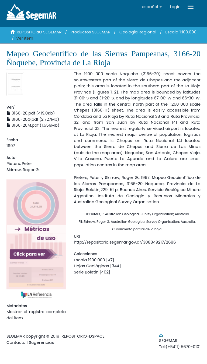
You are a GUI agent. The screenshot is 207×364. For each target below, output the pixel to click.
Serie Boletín (86, 272)
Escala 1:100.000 (180, 32)
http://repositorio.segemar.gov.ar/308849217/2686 (125, 242)
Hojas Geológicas (91, 266)
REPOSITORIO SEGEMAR (39, 32)
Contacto (16, 342)
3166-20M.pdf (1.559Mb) (32, 125)
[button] (152, 6)
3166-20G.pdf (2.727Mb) (32, 119)
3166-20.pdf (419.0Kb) (30, 113)
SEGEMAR (15, 336)
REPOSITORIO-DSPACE (83, 336)
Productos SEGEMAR (91, 32)
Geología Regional (137, 32)
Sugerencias (41, 342)
